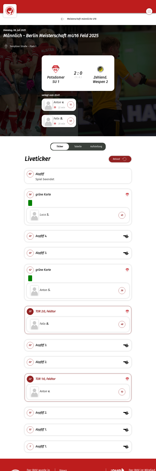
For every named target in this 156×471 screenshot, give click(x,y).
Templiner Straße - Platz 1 (23, 46)
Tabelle (78, 146)
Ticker (60, 146)
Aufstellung (96, 146)
